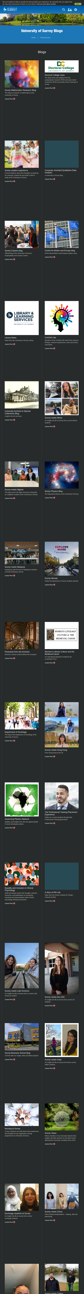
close (77, 4)
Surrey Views (50, 1133)
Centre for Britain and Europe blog (60, 250)
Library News (10, 338)
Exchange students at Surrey (17, 1213)
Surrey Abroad (51, 578)
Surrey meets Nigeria (14, 490)
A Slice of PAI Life (52, 892)
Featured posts (45, 37)
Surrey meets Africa (53, 418)
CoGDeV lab (50, 337)
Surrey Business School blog (17, 1053)
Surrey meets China (53, 1212)
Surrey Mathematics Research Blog (20, 90)
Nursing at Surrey (12, 1129)
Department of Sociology (15, 732)
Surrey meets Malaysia (15, 567)
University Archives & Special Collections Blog (18, 412)
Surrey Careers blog (14, 251)
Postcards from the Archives (17, 652)
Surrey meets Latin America (17, 991)
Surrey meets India (53, 1060)
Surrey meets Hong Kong (56, 750)
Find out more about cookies (46, 4)
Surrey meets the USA (55, 997)
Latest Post (9, 99)
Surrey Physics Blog (54, 491)
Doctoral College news (55, 75)
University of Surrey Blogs (42, 30)
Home (33, 37)
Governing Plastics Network (17, 819)
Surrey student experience (16, 170)
